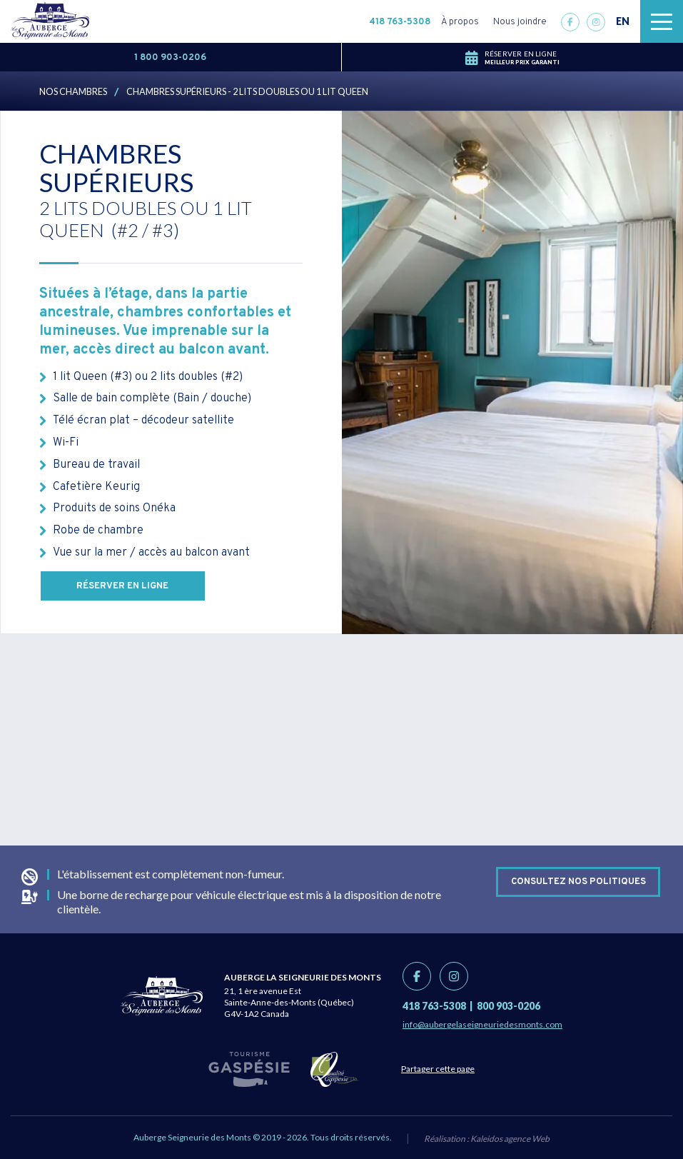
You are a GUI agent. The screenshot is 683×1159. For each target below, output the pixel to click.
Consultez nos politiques (578, 882)
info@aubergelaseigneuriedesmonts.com (482, 1024)
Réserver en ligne (123, 586)
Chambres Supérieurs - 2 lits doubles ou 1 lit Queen (247, 91)
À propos (460, 22)
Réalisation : (487, 1138)
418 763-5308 (399, 22)
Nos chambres (73, 91)
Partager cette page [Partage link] (438, 1068)
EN (622, 21)
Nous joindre (520, 22)
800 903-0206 (508, 1006)
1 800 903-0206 (170, 58)
